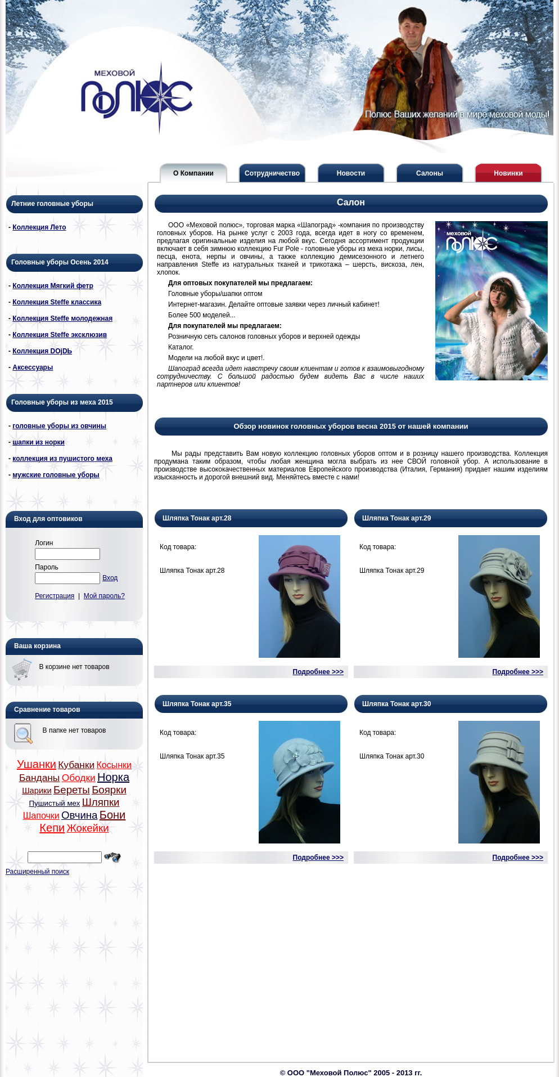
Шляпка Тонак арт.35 (197, 704)
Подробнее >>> (318, 672)
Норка (113, 777)
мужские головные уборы (56, 475)
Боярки (109, 790)
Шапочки (41, 815)
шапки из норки (38, 442)
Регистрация (54, 596)
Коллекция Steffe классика (56, 302)
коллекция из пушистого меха (62, 459)
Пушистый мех (54, 803)
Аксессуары (32, 367)
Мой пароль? (104, 596)
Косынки (114, 765)
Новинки (508, 173)
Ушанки (36, 764)
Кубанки (76, 764)
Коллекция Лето (39, 227)
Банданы (39, 777)
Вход (110, 578)
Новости (351, 173)
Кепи (52, 828)
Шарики (37, 790)
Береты (71, 790)
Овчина (79, 815)
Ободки (79, 777)
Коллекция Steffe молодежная (62, 318)
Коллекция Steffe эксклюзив (59, 335)
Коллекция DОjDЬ (42, 351)
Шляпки (101, 802)
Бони (112, 815)
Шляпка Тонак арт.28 (197, 518)
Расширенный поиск (37, 872)
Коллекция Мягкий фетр (52, 286)
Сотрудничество (272, 173)
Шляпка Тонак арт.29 (396, 518)
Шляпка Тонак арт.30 (396, 704)
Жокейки (87, 828)
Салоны (429, 173)
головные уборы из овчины (59, 426)
